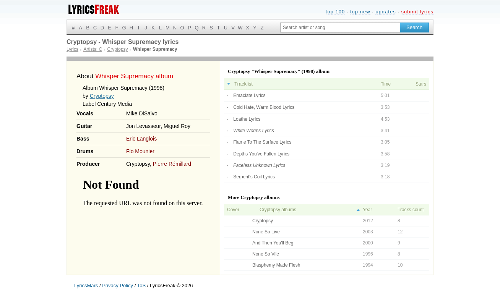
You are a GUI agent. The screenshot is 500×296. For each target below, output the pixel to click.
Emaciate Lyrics (249, 95)
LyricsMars (86, 285)
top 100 (335, 12)
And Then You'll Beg (273, 243)
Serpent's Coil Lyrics (254, 177)
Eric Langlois (141, 139)
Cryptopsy (102, 96)
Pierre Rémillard (172, 164)
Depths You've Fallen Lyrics (261, 154)
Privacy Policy (117, 285)
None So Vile (265, 254)
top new (360, 12)
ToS (141, 285)
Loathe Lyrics (246, 119)
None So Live (266, 232)
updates (385, 12)
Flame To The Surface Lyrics (262, 142)
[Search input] (340, 27)
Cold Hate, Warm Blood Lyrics (263, 107)
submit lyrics (417, 12)
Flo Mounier (140, 151)
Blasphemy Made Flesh (276, 265)
